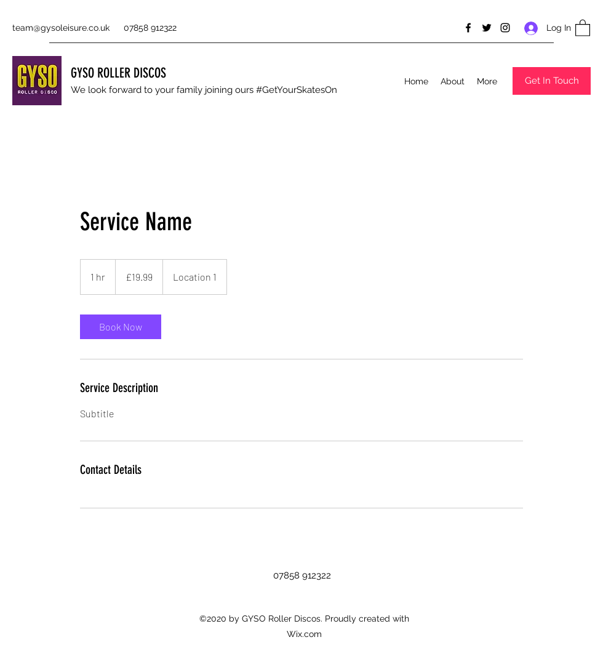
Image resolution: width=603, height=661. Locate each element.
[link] (120, 326)
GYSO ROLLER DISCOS (118, 73)
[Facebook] (468, 28)
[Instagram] (505, 28)
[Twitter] (487, 28)
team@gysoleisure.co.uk (61, 28)
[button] (582, 27)
